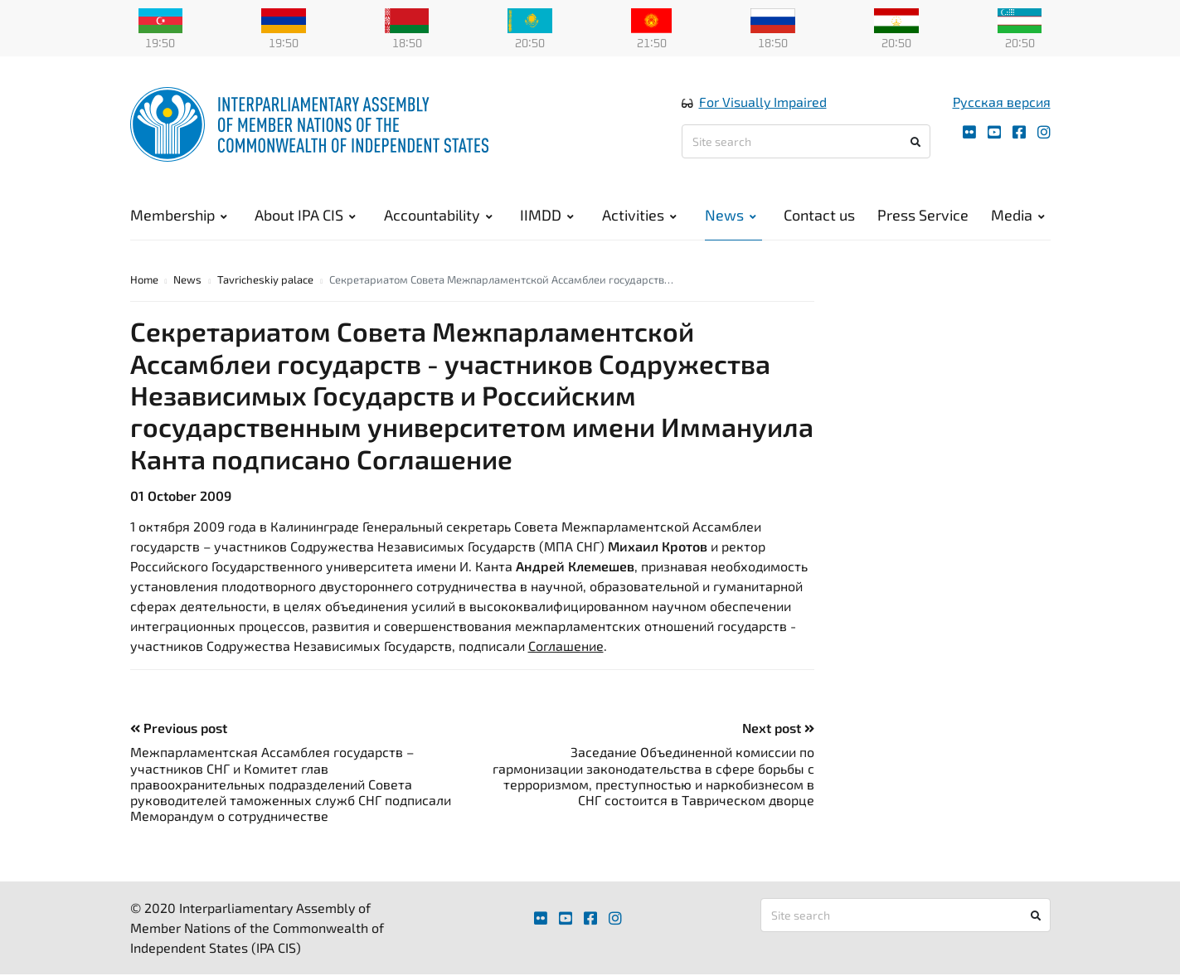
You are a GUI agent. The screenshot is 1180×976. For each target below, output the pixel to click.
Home (144, 280)
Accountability (438, 215)
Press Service (923, 215)
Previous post (178, 729)
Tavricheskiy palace (265, 280)
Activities (639, 215)
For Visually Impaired (763, 102)
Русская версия (1002, 102)
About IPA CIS (305, 215)
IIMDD (547, 215)
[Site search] (806, 142)
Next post (778, 729)
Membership (178, 215)
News (730, 215)
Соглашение (566, 647)
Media (1018, 215)
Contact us (819, 215)
